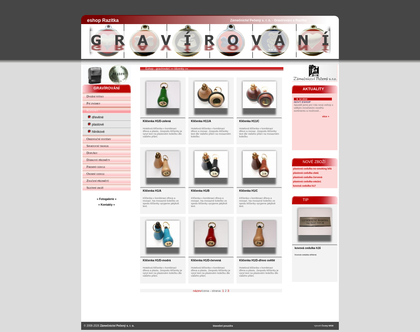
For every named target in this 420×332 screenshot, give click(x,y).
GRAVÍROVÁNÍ (106, 88)
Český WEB (327, 326)
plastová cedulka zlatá (305, 173)
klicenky (179, 68)
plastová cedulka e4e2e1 (307, 181)
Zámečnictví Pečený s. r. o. (117, 325)
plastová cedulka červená (307, 177)
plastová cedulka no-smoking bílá (312, 168)
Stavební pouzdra (223, 326)
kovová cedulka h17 (304, 185)
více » (325, 116)
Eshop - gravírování (157, 68)
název (197, 290)
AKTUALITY (313, 89)
